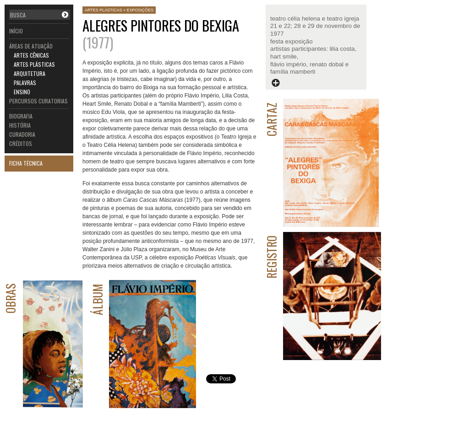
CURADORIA (22, 134)
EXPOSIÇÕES (139, 10)
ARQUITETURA (29, 73)
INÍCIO (16, 31)
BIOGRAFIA (21, 116)
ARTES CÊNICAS (31, 55)
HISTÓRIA (20, 125)
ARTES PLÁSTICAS (34, 64)
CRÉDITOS (20, 143)
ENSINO (22, 92)
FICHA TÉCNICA (26, 163)
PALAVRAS (25, 82)
